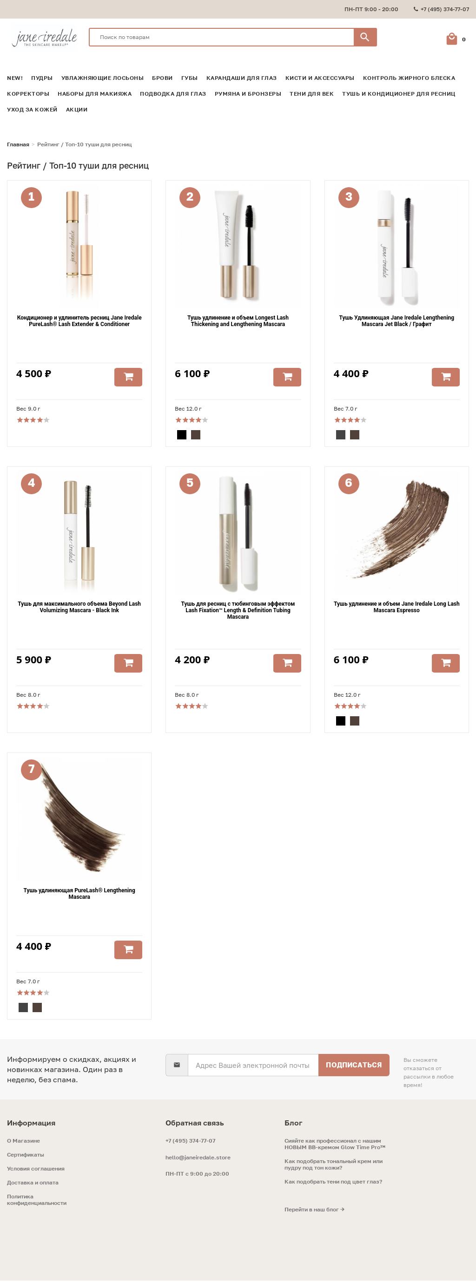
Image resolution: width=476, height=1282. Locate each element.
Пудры (42, 75)
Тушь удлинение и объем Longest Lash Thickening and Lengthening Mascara (238, 320)
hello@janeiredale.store (198, 1158)
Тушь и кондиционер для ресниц (399, 91)
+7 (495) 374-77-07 (190, 1141)
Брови (162, 75)
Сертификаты (25, 1156)
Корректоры (28, 91)
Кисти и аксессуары (320, 75)
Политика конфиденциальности (36, 1201)
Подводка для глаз (173, 91)
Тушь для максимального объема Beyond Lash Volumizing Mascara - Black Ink (79, 607)
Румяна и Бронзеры (248, 91)
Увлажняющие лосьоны (102, 75)
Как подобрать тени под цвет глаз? (333, 1183)
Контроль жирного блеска (409, 75)
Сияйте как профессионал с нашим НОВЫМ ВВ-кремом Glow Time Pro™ (334, 1145)
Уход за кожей (32, 107)
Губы (189, 75)
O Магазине (23, 1142)
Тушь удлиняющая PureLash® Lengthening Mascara (79, 895)
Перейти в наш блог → (314, 1211)
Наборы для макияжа (95, 91)
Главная (18, 142)
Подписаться (353, 1066)
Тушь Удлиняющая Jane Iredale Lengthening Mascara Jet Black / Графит (396, 320)
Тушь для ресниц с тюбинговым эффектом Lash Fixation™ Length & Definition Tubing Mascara (238, 611)
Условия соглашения (36, 1170)
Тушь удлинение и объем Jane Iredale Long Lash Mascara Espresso (397, 607)
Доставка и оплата (33, 1184)
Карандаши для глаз (241, 75)
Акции (77, 107)
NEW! (15, 75)
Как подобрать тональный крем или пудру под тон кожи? (333, 1165)
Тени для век (312, 91)
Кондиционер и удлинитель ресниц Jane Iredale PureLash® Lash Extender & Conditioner (79, 320)
